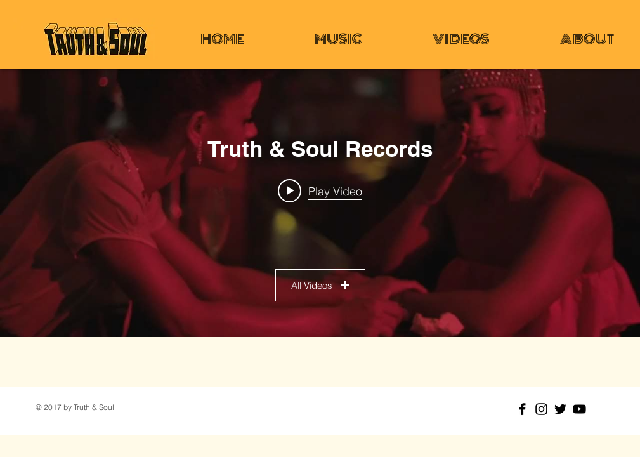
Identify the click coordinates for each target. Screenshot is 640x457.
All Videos (320, 285)
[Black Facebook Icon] (522, 409)
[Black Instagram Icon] (541, 409)
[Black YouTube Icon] (579, 409)
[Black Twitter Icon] (560, 409)
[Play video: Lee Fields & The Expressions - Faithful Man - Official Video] (320, 190)
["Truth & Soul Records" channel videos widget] (320, 203)
